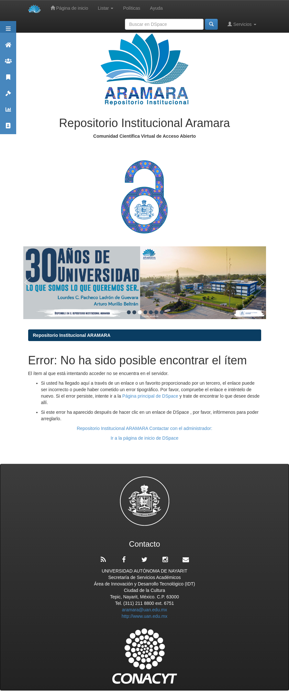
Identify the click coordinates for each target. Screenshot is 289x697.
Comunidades (8, 64)
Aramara (8, 47)
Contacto (8, 128)
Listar (105, 8)
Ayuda (156, 8)
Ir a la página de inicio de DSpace (144, 438)
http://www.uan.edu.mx (145, 616)
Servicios (242, 24)
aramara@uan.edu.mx (144, 609)
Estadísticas (8, 112)
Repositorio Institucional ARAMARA (72, 335)
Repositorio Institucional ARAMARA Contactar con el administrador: (144, 428)
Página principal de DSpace (151, 396)
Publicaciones (8, 80)
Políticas (131, 8)
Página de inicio (69, 8)
